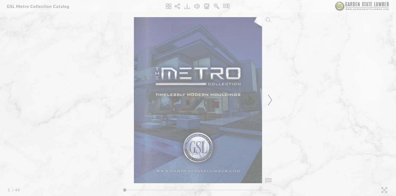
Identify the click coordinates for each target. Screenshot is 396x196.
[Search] (268, 20)
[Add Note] (268, 181)
